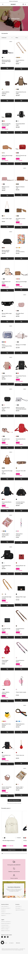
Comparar (18, 837)
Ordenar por (7, 37)
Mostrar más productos (14, 800)
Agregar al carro (11, 850)
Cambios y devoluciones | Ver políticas (13, 1)
